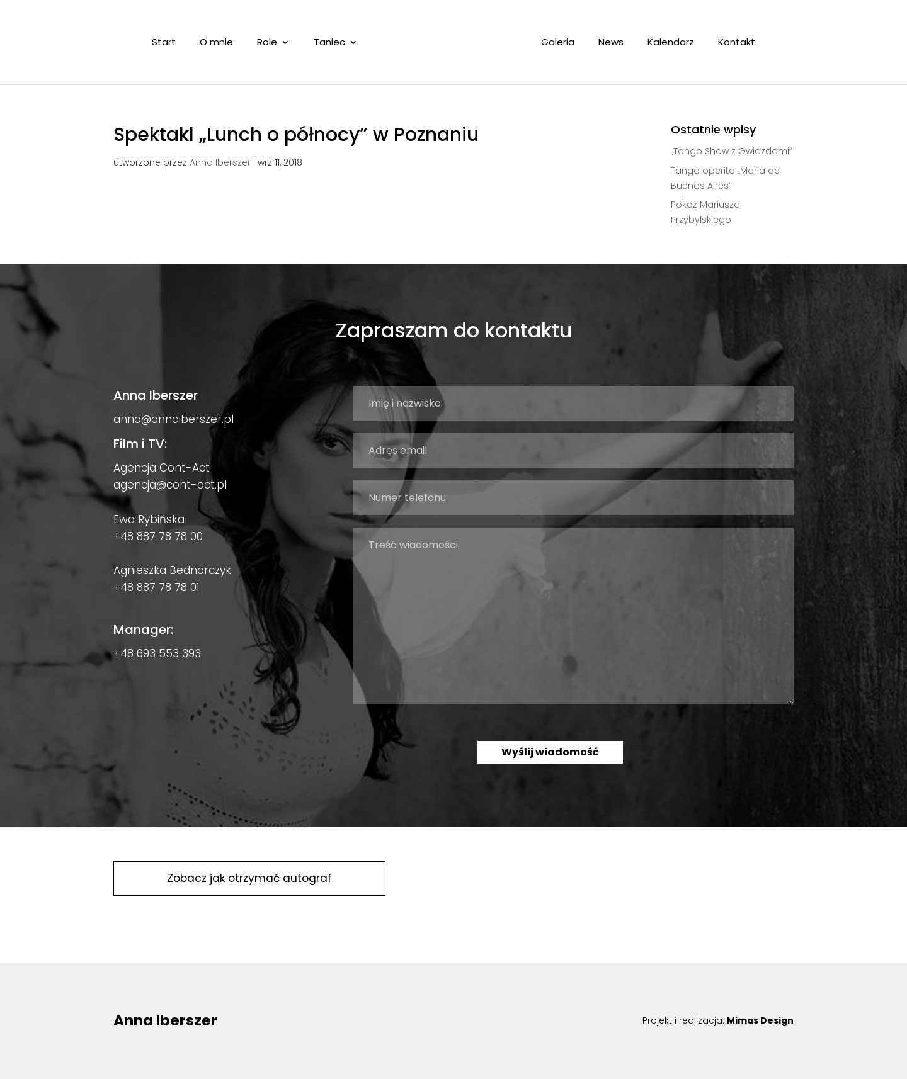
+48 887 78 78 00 (158, 536)
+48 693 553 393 (157, 653)
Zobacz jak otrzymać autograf (249, 878)
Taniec (329, 43)
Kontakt (736, 43)
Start (164, 43)
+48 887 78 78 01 (156, 587)
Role (267, 43)
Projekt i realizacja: (718, 1020)
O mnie (216, 43)
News (611, 43)
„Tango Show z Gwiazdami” (731, 151)
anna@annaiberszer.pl (173, 419)
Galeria (557, 43)
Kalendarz (670, 43)
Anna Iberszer (220, 162)
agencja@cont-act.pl (170, 484)
